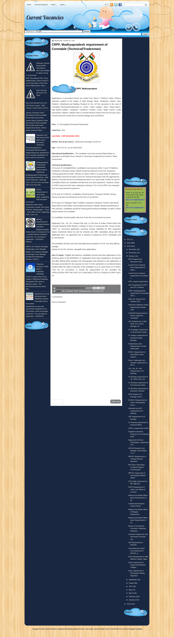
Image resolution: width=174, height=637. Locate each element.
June (131, 586)
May (130, 590)
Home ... (54, 5)
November (133, 253)
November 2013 (97, 291)
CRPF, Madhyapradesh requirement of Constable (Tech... (138, 293)
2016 (129, 243)
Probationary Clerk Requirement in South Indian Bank (137, 346)
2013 (129, 246)
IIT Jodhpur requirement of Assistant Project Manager (138, 337)
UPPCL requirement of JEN (138, 428)
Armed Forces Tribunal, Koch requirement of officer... (136, 267)
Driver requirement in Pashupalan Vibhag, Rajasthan (136, 573)
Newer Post (57, 402)
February (132, 596)
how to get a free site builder (95, 629)
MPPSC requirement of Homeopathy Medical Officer (137, 475)
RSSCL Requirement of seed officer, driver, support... (136, 354)
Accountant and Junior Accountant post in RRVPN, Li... (136, 550)
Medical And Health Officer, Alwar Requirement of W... (138, 520)
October (132, 256)
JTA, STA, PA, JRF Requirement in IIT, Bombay (136, 371)
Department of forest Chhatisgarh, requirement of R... (138, 442)
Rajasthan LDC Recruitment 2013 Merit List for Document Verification (42, 140)
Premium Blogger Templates (132, 629)
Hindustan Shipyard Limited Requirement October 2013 (138, 307)
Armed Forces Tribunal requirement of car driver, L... (138, 275)
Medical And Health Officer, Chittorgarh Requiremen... (138, 512)
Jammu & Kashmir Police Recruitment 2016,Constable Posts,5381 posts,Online (36, 115)
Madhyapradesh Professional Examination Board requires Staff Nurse (42, 167)
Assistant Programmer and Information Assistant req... (138, 536)
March (131, 593)
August (131, 583)
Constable (69, 291)
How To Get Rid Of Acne (114, 629)
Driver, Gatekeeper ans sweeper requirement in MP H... (137, 362)
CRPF (76, 291)
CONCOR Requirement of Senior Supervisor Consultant (137, 315)
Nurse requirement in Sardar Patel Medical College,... (136, 565)
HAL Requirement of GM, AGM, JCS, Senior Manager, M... (137, 323)
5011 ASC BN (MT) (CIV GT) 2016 (41, 92)
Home (29, 5)
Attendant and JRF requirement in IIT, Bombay (135, 410)
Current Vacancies (41, 5)
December (133, 249)
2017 (129, 239)
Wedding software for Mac (75, 629)
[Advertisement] (86, 377)
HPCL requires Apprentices (138, 281)
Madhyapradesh (85, 291)
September (133, 580)
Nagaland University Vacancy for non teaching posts (138, 434)
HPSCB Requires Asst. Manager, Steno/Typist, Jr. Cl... (137, 450)
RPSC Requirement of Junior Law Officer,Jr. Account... (137, 489)
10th (63, 291)
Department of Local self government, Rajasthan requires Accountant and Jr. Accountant (37, 299)
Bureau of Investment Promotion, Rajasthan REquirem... (137, 528)
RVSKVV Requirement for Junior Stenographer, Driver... (137, 402)
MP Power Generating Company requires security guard (136, 467)
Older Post (115, 402)
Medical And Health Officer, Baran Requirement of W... (138, 497)
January (132, 600)
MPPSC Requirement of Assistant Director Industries (137, 459)
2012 (129, 604)
